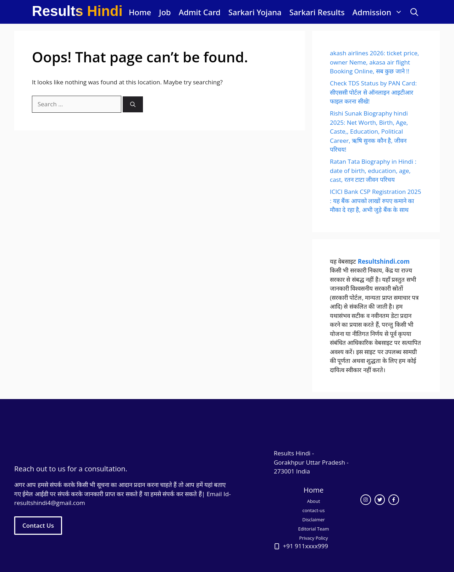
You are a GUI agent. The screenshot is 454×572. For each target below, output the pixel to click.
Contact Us (38, 525)
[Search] (133, 104)
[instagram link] (365, 499)
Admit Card (200, 12)
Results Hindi (77, 11)
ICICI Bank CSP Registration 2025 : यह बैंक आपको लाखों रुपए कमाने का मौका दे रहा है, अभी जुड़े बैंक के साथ (375, 200)
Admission (379, 12)
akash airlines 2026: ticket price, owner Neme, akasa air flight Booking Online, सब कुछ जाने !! (374, 62)
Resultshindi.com (384, 261)
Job (165, 12)
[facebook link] (393, 499)
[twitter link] (380, 499)
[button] (414, 12)
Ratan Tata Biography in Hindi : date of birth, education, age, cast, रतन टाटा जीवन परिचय (373, 170)
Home (140, 12)
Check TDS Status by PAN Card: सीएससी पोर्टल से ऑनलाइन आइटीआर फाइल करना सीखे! (373, 92)
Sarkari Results (317, 12)
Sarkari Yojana (255, 12)
